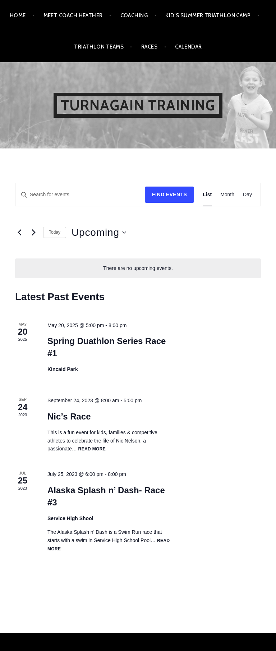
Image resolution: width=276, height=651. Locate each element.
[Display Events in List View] (207, 194)
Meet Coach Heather (73, 15)
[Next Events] (33, 232)
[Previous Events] (19, 232)
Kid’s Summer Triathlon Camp (207, 15)
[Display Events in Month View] (227, 194)
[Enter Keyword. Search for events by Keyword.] (80, 194)
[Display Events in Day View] (247, 194)
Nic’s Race (69, 416)
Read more (92, 448)
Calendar (188, 46)
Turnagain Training (138, 105)
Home (18, 15)
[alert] (138, 268)
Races (149, 46)
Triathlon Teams (99, 46)
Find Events (169, 194)
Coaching (134, 15)
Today (54, 232)
